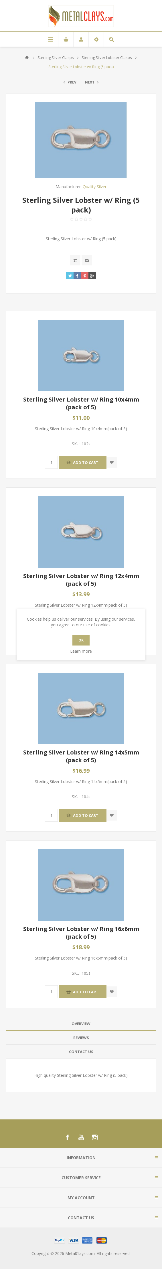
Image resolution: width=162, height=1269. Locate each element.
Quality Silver (94, 186)
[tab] (81, 1024)
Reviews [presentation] (81, 1037)
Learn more (81, 651)
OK (81, 640)
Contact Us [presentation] (81, 1051)
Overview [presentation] (81, 1023)
